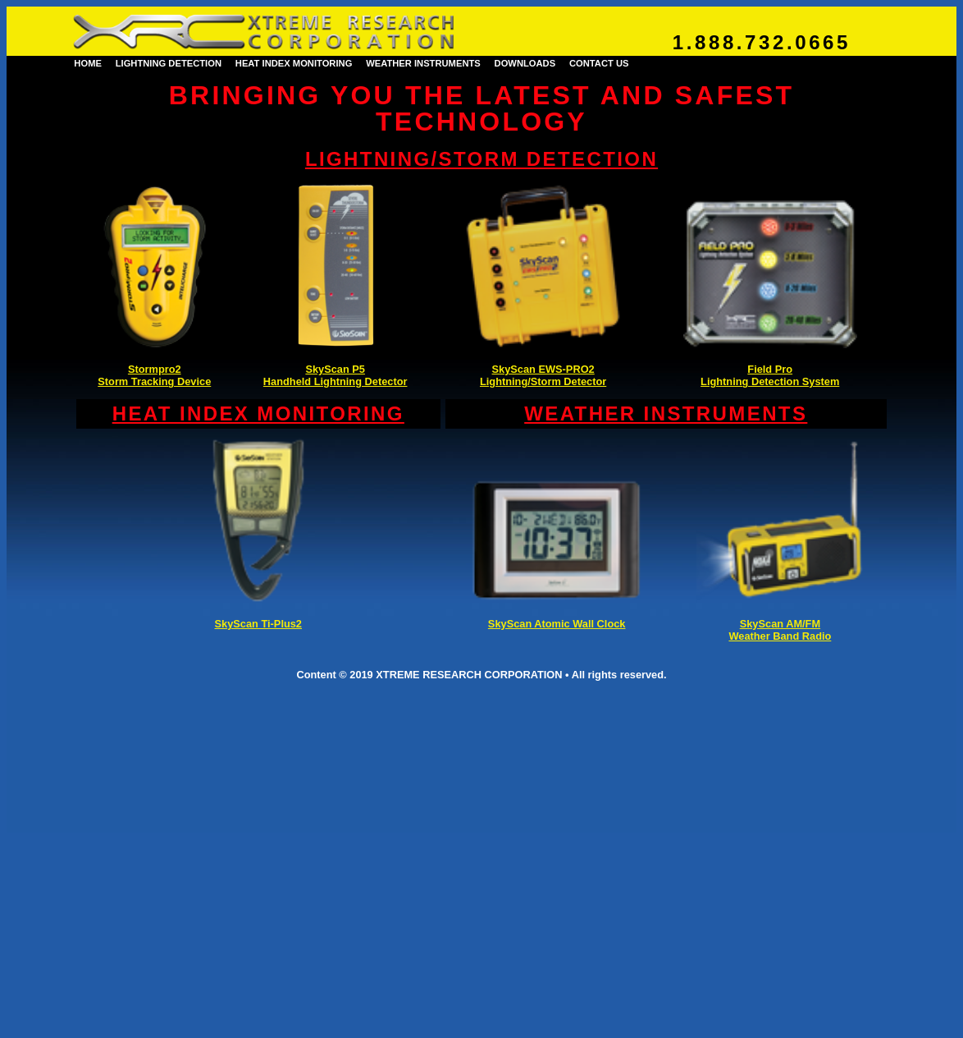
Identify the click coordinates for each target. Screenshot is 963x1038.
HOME (88, 63)
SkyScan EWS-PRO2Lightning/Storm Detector (543, 375)
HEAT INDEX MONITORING (294, 63)
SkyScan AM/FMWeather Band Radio (779, 630)
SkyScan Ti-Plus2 (258, 624)
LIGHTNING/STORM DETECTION (481, 159)
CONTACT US (599, 63)
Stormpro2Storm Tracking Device (154, 375)
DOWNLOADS (525, 63)
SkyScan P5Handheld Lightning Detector (335, 375)
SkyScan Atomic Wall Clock (557, 624)
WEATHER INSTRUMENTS (423, 63)
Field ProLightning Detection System (770, 375)
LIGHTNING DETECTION (168, 63)
